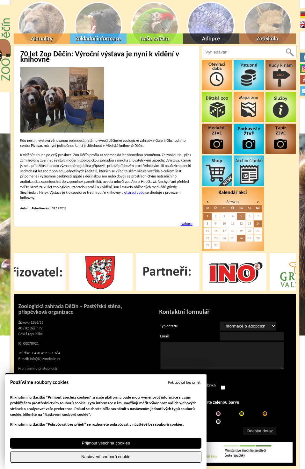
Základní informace (98, 38)
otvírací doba (134, 192)
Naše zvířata (154, 38)
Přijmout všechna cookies (106, 443)
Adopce (211, 38)
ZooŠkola (267, 38)
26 (241, 238)
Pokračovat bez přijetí (184, 382)
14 (257, 223)
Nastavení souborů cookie (105, 456)
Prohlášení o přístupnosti (37, 368)
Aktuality (42, 38)
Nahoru (186, 223)
